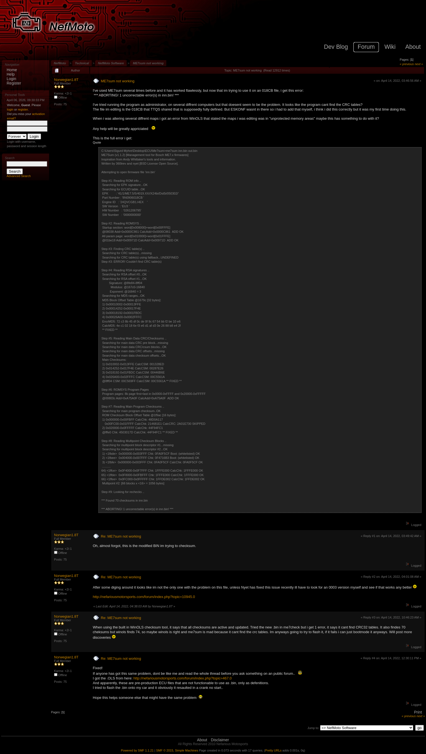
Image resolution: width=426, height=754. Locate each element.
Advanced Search (19, 176)
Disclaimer (220, 740)
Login (11, 78)
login (10, 109)
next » (419, 64)
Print (418, 712)
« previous (407, 64)
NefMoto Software (111, 63)
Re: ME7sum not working (121, 536)
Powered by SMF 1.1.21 (137, 750)
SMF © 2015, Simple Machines (177, 750)
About (202, 740)
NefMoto (60, 63)
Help (11, 74)
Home (12, 70)
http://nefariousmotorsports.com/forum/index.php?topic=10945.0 (144, 597)
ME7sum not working (148, 63)
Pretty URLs (273, 750)
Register (14, 83)
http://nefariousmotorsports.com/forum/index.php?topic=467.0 (182, 678)
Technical (82, 63)
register (23, 109)
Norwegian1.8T (66, 80)
